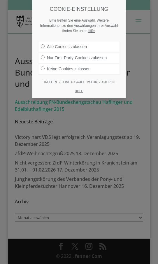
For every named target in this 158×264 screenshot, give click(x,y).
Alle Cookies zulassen (64, 46)
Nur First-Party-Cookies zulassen (74, 57)
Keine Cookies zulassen (65, 69)
